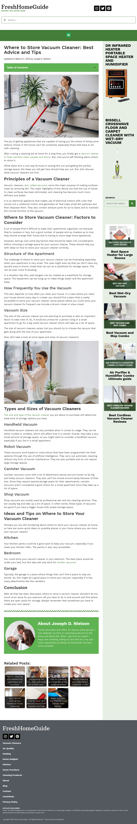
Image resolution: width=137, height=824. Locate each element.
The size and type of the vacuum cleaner (26, 415)
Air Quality (8, 748)
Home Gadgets (10, 759)
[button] (68, 35)
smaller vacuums (66, 562)
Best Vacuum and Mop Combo (120, 334)
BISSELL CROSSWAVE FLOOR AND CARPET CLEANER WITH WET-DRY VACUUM (119, 131)
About (6, 780)
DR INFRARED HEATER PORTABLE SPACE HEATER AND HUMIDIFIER (119, 54)
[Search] (132, 203)
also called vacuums (35, 185)
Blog (5, 786)
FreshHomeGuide (24, 6)
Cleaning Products (12, 775)
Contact (7, 791)
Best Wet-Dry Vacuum (120, 294)
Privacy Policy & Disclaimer (54, 819)
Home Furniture (11, 770)
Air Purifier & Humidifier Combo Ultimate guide (120, 376)
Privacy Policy (10, 802)
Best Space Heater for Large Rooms (120, 255)
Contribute (8, 796)
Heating (7, 753)
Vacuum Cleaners (12, 743)
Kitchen (7, 764)
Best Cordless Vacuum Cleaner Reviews (120, 418)
